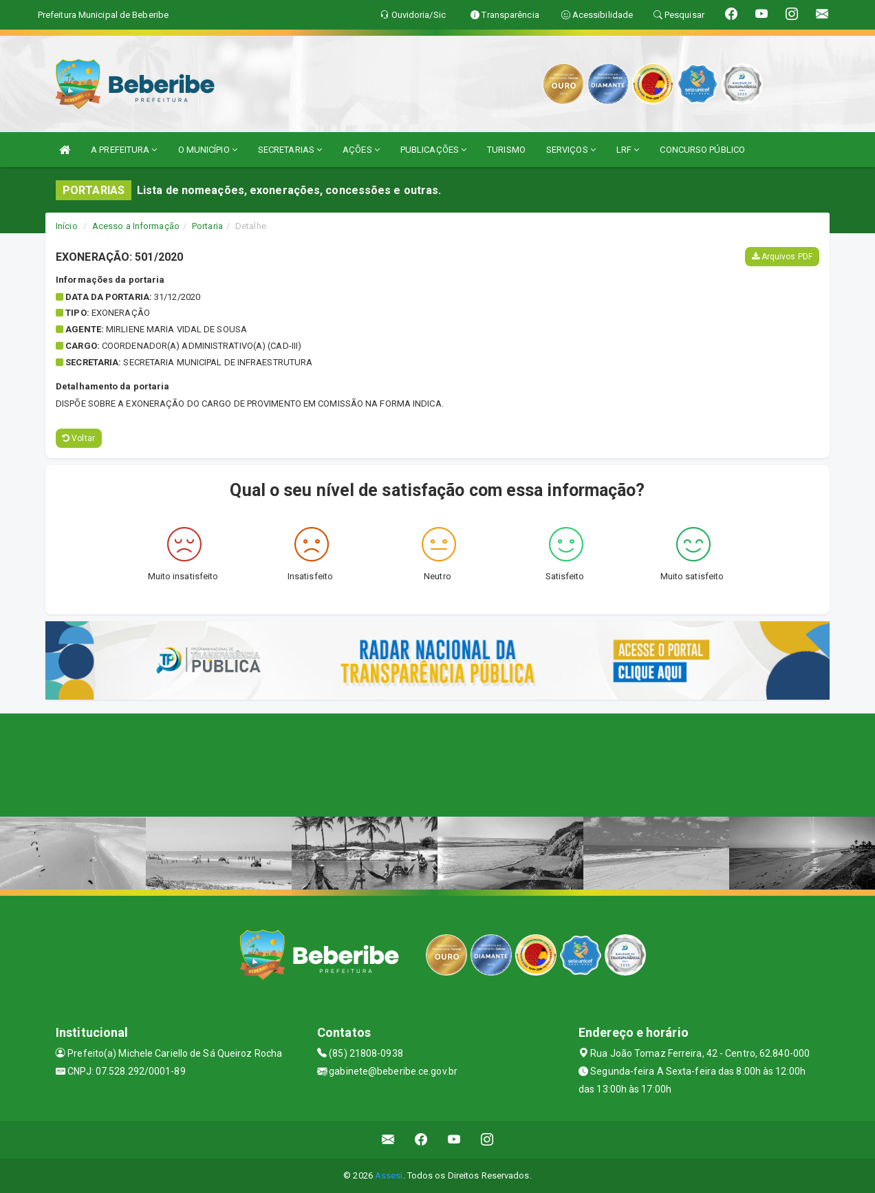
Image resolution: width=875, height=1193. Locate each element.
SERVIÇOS (571, 149)
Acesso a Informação (136, 226)
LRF (628, 149)
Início (67, 226)
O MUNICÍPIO (207, 149)
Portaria (207, 226)
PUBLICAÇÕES (433, 149)
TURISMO (506, 149)
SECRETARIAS (290, 149)
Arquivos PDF (782, 256)
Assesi (389, 1175)
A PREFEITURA (124, 149)
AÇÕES (361, 149)
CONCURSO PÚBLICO (702, 149)
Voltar (79, 438)
